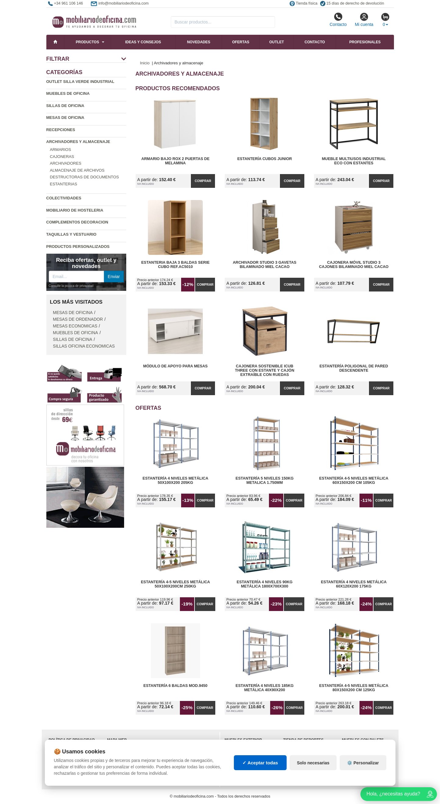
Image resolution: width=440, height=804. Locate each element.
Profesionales (365, 42)
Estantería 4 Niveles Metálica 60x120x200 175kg (354, 584)
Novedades (198, 42)
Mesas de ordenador (78, 319)
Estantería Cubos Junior (264, 159)
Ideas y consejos (143, 42)
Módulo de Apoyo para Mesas (175, 366)
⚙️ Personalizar (363, 762)
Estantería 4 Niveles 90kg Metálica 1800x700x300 (264, 584)
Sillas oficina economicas (84, 346)
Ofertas (240, 42)
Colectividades (63, 198)
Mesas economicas (75, 326)
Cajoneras (62, 156)
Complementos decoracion (77, 222)
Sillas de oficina (65, 105)
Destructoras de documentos (84, 177)
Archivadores (65, 163)
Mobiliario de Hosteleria (74, 210)
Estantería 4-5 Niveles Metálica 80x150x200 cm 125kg (353, 688)
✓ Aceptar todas (260, 762)
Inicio (145, 63)
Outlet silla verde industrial (80, 81)
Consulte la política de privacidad (71, 286)
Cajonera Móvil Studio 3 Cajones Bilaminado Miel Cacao (353, 264)
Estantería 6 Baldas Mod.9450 (175, 686)
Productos (87, 42)
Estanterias (63, 184)
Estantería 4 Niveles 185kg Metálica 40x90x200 (265, 688)
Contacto (338, 19)
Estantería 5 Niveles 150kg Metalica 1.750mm (265, 480)
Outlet (276, 42)
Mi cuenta (364, 19)
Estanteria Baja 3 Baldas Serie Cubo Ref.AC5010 (175, 264)
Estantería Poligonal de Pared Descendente (354, 368)
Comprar (203, 181)
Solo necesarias (313, 762)
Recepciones (60, 129)
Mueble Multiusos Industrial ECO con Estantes (354, 161)
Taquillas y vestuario (71, 234)
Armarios (60, 149)
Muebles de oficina (68, 93)
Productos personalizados (78, 246)
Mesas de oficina (65, 117)
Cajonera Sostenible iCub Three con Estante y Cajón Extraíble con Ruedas (264, 370)
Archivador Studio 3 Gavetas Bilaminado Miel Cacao (264, 264)
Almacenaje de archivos (77, 170)
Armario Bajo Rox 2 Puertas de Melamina (175, 161)
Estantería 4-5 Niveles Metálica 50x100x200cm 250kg (175, 584)
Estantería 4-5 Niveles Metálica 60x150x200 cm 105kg (353, 480)
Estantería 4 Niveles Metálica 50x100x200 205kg (175, 480)
